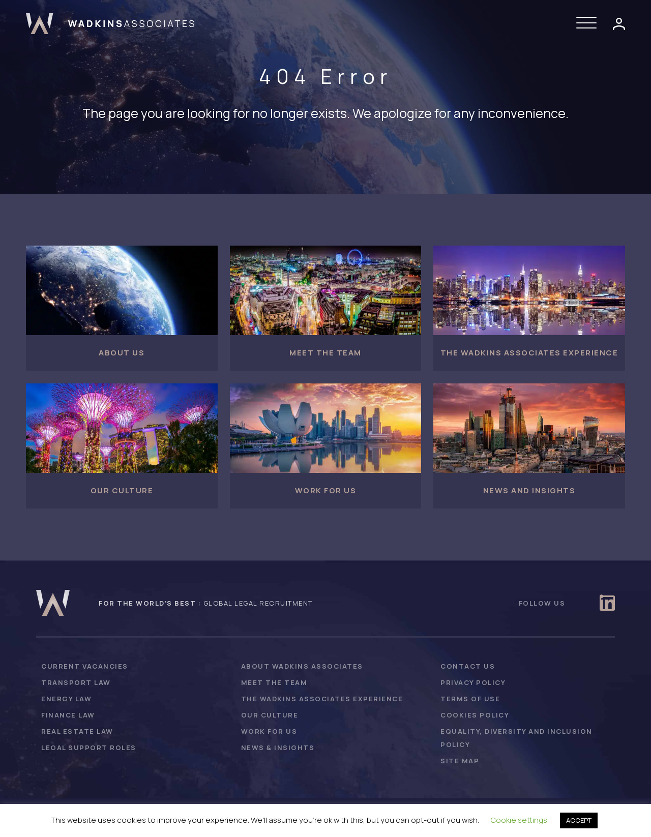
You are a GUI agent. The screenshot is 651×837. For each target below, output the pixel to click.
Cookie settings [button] (519, 820)
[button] (589, 23)
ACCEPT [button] (578, 820)
